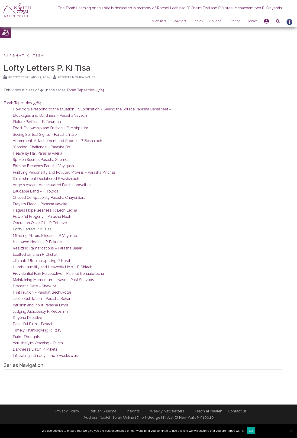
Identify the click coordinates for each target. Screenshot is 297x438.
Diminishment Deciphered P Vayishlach (46, 178)
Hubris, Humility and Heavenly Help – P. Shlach (52, 267)
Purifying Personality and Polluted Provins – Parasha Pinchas (64, 172)
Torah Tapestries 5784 (85, 90)
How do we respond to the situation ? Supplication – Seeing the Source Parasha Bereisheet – (92, 109)
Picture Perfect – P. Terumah (37, 121)
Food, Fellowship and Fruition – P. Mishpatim (50, 128)
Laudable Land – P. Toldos (35, 191)
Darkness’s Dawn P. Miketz (35, 349)
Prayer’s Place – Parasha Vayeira (40, 204)
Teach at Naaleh (208, 411)
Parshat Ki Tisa (23, 55)
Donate (252, 21)
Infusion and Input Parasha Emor (40, 305)
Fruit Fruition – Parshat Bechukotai (42, 292)
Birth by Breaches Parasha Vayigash (43, 166)
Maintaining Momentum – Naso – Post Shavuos (53, 280)
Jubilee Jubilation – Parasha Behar (41, 298)
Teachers (179, 21)
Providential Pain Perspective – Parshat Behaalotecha (58, 273)
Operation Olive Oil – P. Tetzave (40, 223)
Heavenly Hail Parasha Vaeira (37, 153)
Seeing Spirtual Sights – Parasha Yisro (45, 134)
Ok (251, 430)
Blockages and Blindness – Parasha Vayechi (50, 115)
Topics (198, 21)
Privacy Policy (67, 411)
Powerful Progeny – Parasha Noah (42, 216)
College (215, 21)
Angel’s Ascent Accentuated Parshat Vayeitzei (52, 185)
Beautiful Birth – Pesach (33, 324)
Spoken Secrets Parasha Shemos (41, 159)
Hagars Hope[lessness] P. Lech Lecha (45, 210)
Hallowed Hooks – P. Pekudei (37, 242)
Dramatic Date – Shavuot (34, 286)
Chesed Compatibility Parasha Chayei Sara (49, 197)
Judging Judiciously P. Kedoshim (40, 311)
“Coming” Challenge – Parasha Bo (41, 147)
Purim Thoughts (26, 337)
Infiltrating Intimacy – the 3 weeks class (46, 355)
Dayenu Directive (27, 317)
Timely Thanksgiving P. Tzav (37, 330)
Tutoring (234, 21)
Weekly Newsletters (167, 411)
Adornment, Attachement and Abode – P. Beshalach (57, 141)
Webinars (159, 21)
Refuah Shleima (102, 411)
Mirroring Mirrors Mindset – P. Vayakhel (45, 235)
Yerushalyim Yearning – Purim (38, 343)
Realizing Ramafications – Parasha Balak (47, 248)
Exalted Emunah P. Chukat (35, 254)
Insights (133, 411)
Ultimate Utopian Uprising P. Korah (42, 261)
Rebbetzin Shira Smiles (76, 77)
